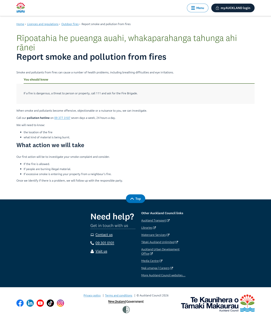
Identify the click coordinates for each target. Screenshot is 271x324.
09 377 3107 (62, 118)
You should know (36, 79)
